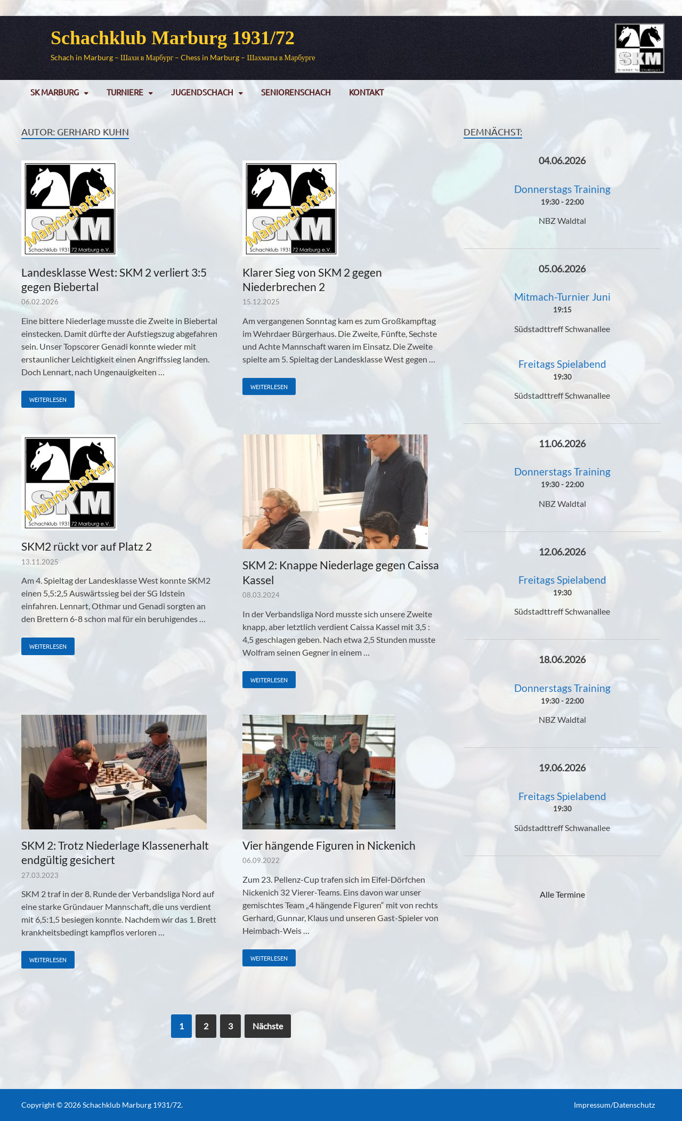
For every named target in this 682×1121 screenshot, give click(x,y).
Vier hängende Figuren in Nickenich (329, 845)
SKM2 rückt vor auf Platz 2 (86, 546)
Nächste (268, 1026)
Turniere (125, 92)
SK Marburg (54, 92)
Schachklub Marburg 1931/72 (173, 38)
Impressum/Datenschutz (614, 1104)
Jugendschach (202, 92)
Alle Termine (562, 894)
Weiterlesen (44, 397)
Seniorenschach (296, 92)
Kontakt (366, 92)
